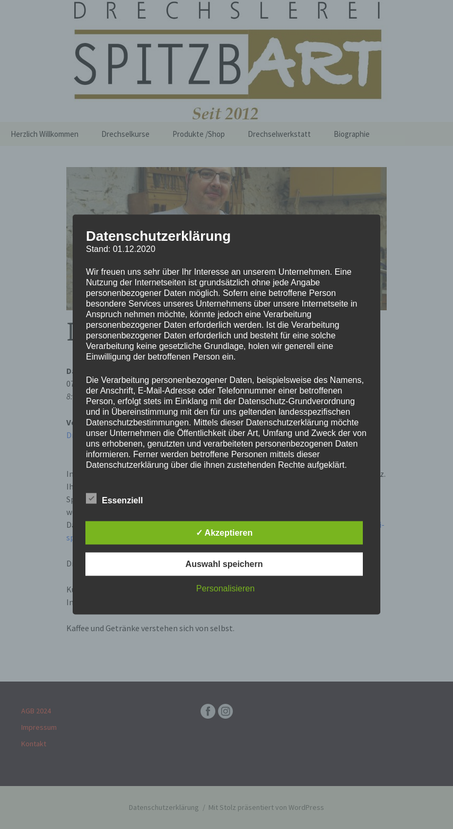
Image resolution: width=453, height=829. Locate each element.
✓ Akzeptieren (224, 532)
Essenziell (114, 498)
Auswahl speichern (224, 564)
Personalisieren (225, 588)
